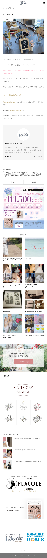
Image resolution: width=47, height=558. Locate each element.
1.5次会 (6, 172)
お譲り (14, 172)
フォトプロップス (33, 173)
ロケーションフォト (20, 174)
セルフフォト (14, 173)
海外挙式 (17, 175)
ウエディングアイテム (29, 172)
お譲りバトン (20, 172)
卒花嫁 (39, 174)
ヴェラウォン (29, 174)
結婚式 (22, 175)
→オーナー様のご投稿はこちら (12, 95)
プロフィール (36, 156)
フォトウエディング (23, 173)
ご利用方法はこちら (23, 362)
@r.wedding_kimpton (9, 102)
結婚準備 (33, 175)
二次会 (35, 174)
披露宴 (12, 175)
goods (6, 169)
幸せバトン (7, 175)
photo (9, 169)
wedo (10, 172)
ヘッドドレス (10, 174)
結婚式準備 (27, 175)
